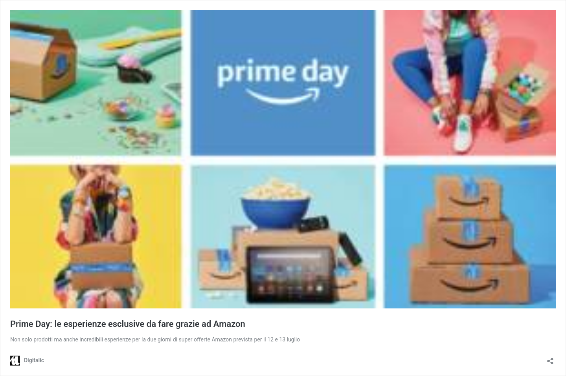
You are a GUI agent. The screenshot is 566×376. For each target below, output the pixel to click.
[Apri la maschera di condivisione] (550, 358)
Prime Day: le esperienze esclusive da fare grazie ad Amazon (127, 324)
